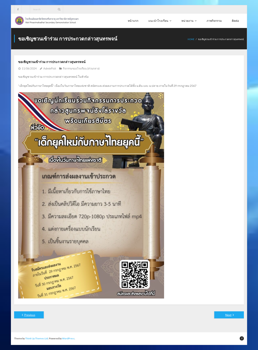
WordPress (68, 338)
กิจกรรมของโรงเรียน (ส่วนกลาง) (81, 68)
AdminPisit (49, 68)
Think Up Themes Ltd (36, 338)
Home (191, 39)
